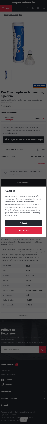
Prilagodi (23, 223)
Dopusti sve (23, 230)
